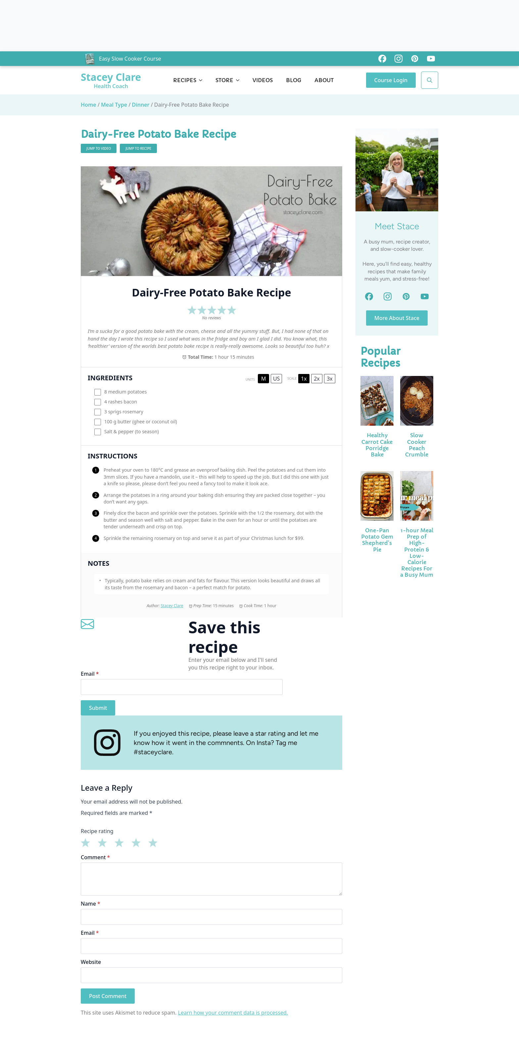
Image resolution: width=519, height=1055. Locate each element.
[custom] (382, 58)
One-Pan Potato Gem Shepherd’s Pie (377, 540)
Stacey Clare (172, 605)
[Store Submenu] (239, 80)
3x (330, 378)
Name (90, 903)
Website (91, 962)
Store (224, 80)
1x (304, 378)
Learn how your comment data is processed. (233, 1012)
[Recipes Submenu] (202, 80)
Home (88, 104)
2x (317, 378)
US (276, 378)
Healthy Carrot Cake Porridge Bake (377, 445)
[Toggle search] (429, 80)
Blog (293, 80)
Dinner (141, 104)
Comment (95, 857)
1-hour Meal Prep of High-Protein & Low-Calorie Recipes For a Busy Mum (416, 552)
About (324, 80)
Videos (263, 80)
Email (90, 673)
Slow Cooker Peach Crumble (416, 445)
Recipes (184, 80)
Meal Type (114, 104)
